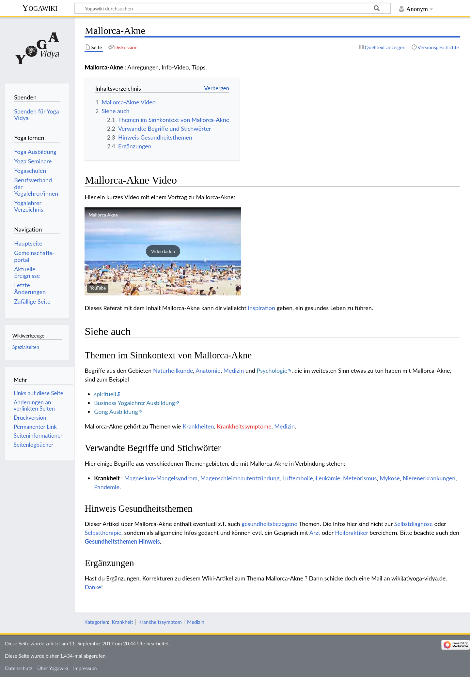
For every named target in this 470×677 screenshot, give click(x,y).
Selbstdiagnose (413, 523)
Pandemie (106, 486)
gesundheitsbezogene (269, 523)
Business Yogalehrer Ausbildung (134, 402)
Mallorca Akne (103, 215)
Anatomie (208, 370)
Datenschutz (18, 668)
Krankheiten (198, 426)
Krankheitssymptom (160, 622)
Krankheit (122, 622)
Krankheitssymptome (244, 426)
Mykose (390, 478)
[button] (163, 251)
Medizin (233, 370)
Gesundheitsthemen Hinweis (122, 541)
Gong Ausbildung (116, 411)
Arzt (314, 532)
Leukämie (328, 478)
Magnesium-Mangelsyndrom (161, 478)
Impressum (85, 668)
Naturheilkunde (173, 370)
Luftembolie (297, 478)
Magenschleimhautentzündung (240, 478)
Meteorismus (360, 478)
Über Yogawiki (52, 668)
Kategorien (96, 622)
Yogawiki (39, 8)
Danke (93, 587)
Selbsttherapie (103, 532)
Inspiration (261, 307)
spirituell (105, 394)
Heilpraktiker (351, 532)
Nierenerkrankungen (429, 478)
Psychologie (272, 370)
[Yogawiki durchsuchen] (232, 8)
